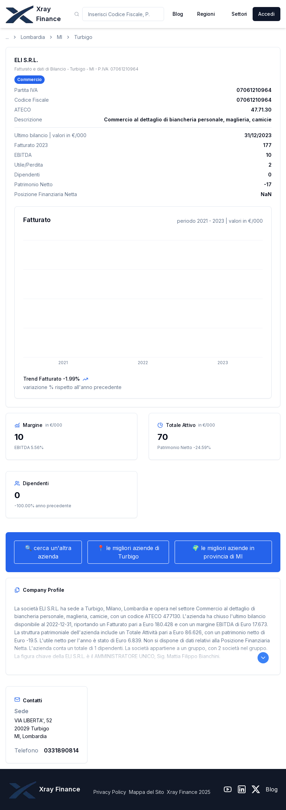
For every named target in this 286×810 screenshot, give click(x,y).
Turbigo (83, 37)
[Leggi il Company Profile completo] (263, 657)
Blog (272, 789)
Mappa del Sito (146, 792)
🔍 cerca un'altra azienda (48, 552)
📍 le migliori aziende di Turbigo (128, 552)
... (7, 37)
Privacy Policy (109, 792)
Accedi (266, 14)
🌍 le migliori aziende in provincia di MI (223, 552)
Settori (239, 14)
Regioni (206, 14)
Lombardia (33, 37)
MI (59, 37)
